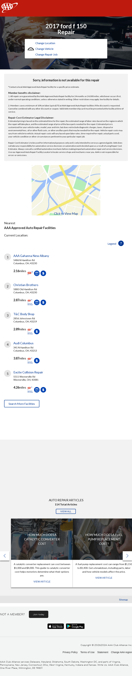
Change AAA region (121, 652)
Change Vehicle (44, 48)
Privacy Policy (70, 652)
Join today (38, 614)
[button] (127, 556)
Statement (102, 652)
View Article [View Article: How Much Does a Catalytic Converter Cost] (42, 581)
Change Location (45, 43)
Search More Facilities (22, 403)
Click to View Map (66, 213)
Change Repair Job (46, 54)
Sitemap (123, 599)
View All (65, 511)
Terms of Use (87, 652)
